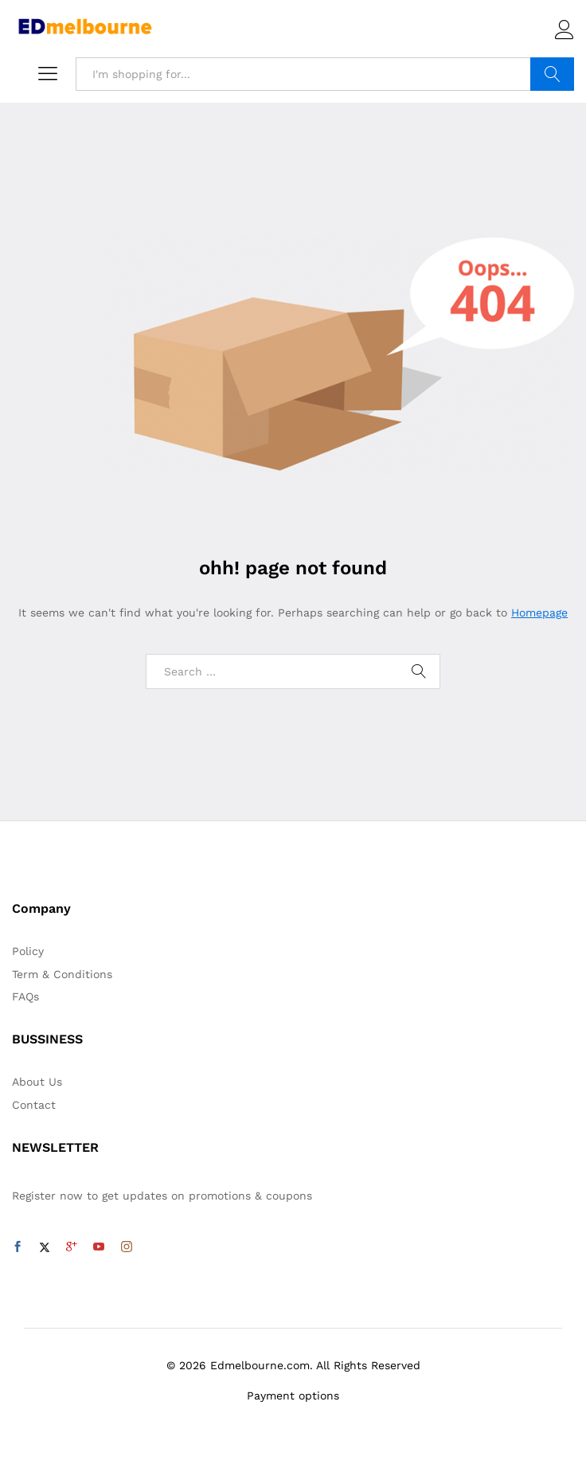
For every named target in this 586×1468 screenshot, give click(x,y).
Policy (28, 951)
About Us (37, 1081)
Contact (34, 1104)
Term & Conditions (62, 974)
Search (552, 74)
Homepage (539, 612)
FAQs (25, 996)
